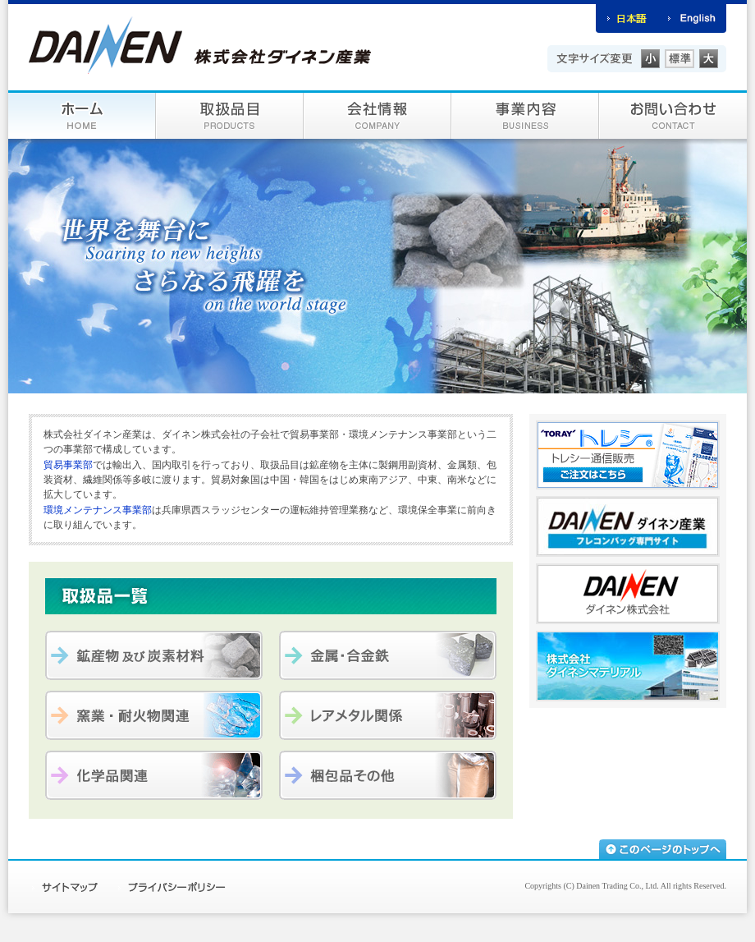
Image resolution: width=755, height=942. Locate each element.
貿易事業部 (68, 465)
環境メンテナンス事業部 (97, 510)
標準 (679, 58)
